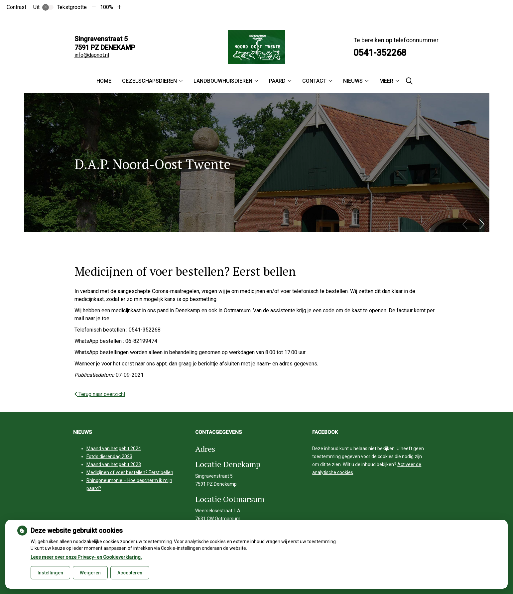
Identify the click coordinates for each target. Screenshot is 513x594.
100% (106, 7)
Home (103, 81)
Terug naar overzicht (99, 394)
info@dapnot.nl (91, 55)
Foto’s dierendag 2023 (109, 456)
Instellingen (50, 572)
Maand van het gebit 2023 (113, 464)
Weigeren (90, 572)
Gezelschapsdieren (149, 81)
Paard (277, 81)
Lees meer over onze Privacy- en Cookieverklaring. (86, 557)
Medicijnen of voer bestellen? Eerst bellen (129, 472)
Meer (386, 81)
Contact (314, 81)
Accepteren (129, 572)
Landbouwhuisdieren (222, 81)
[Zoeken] (409, 81)
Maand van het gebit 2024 (113, 448)
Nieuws (353, 81)
